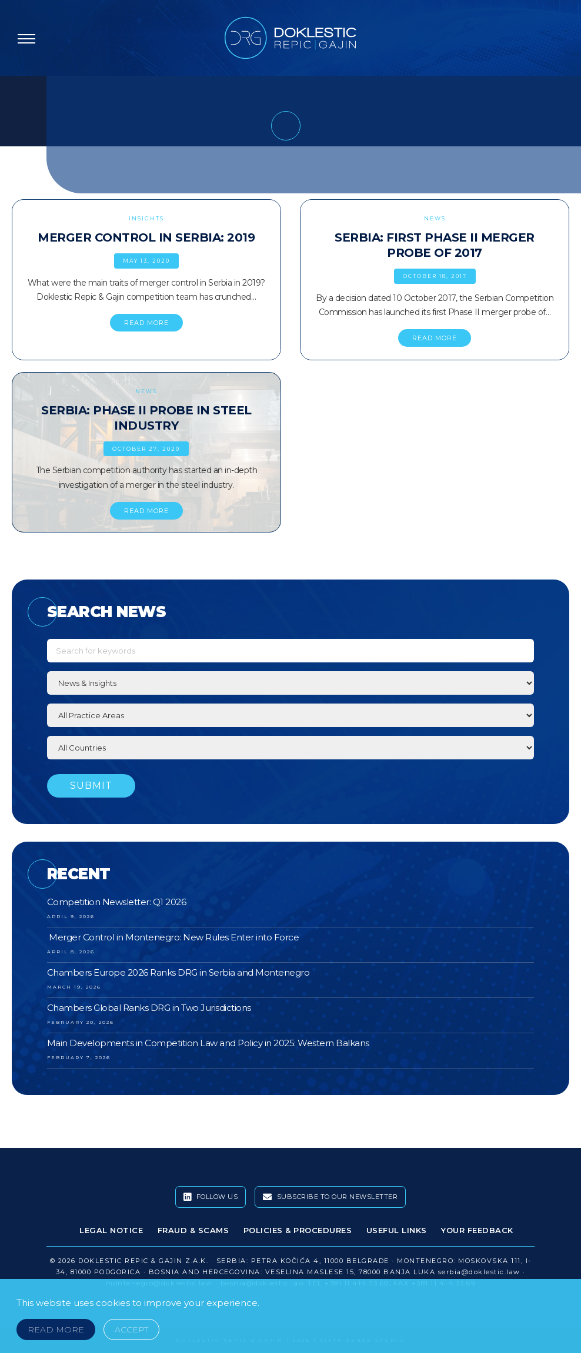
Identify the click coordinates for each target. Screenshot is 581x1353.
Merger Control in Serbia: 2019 (146, 237)
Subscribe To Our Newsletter (330, 1197)
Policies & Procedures (297, 1230)
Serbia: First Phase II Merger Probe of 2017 (435, 245)
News (435, 218)
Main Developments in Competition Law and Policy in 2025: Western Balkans (208, 1043)
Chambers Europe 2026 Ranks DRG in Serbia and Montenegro (178, 972)
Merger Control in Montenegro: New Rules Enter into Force (173, 937)
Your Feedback (477, 1230)
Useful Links (396, 1230)
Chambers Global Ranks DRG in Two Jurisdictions (149, 1007)
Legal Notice (111, 1230)
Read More (56, 1329)
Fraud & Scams (193, 1230)
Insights (146, 218)
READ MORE (146, 323)
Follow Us (210, 1197)
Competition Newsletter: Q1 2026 (116, 901)
